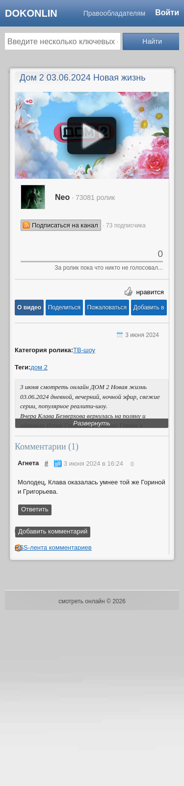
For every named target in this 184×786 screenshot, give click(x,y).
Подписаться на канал (65, 225)
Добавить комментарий (52, 531)
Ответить (35, 509)
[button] (29, 307)
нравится (150, 292)
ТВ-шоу (84, 350)
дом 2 (39, 367)
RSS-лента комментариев (53, 547)
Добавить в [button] (148, 307)
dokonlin (31, 13)
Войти (167, 12)
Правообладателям (114, 13)
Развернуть (91, 423)
